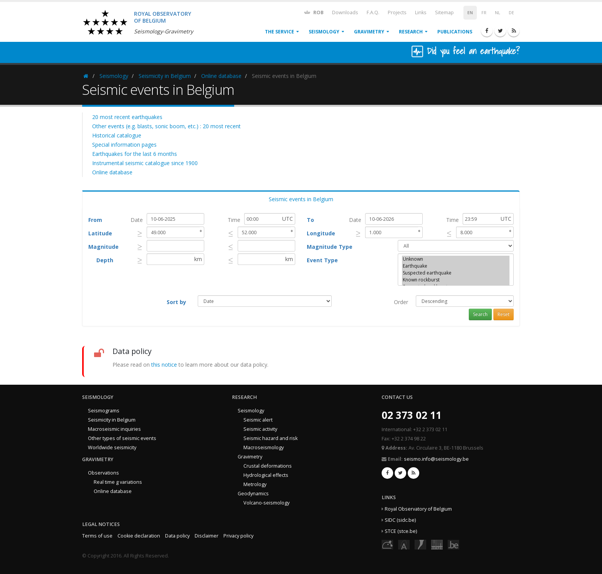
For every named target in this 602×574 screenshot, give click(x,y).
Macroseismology (263, 447)
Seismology (324, 31)
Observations (103, 473)
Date (137, 219)
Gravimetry (369, 31)
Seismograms (103, 410)
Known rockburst (455, 279)
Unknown (455, 259)
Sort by (176, 302)
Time (234, 219)
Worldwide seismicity (112, 447)
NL (497, 12)
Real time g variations (118, 482)
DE (511, 12)
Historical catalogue (116, 135)
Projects (397, 12)
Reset (503, 314)
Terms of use (97, 536)
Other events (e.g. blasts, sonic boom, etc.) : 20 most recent (166, 126)
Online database (221, 75)
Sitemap (444, 12)
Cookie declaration (138, 536)
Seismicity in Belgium (165, 75)
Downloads (345, 12)
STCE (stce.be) (401, 531)
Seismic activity (260, 429)
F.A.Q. (373, 12)
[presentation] (140, 233)
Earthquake (455, 266)
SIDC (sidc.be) (400, 520)
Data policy (177, 536)
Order (401, 302)
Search (480, 314)
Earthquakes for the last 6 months (134, 153)
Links (421, 12)
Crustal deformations (267, 466)
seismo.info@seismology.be (436, 459)
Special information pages (124, 144)
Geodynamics (253, 493)
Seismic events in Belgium (301, 199)
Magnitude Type (329, 246)
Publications (454, 31)
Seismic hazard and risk (270, 438)
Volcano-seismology (266, 503)
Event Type (322, 260)
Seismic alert (258, 420)
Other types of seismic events (122, 438)
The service (279, 31)
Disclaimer (206, 536)
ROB (313, 12)
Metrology (254, 484)
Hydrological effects (265, 475)
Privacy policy (238, 536)
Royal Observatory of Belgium (418, 509)
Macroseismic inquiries (114, 429)
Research (411, 31)
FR (483, 12)
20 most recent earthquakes (127, 117)
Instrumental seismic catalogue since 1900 (145, 163)
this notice (164, 364)
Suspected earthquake (455, 273)
